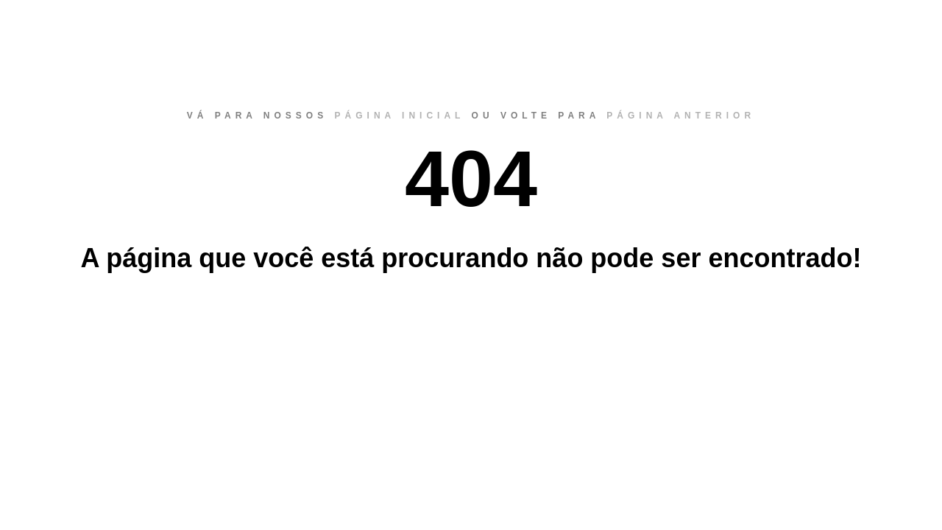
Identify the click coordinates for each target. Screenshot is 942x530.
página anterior (680, 115)
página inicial (400, 115)
